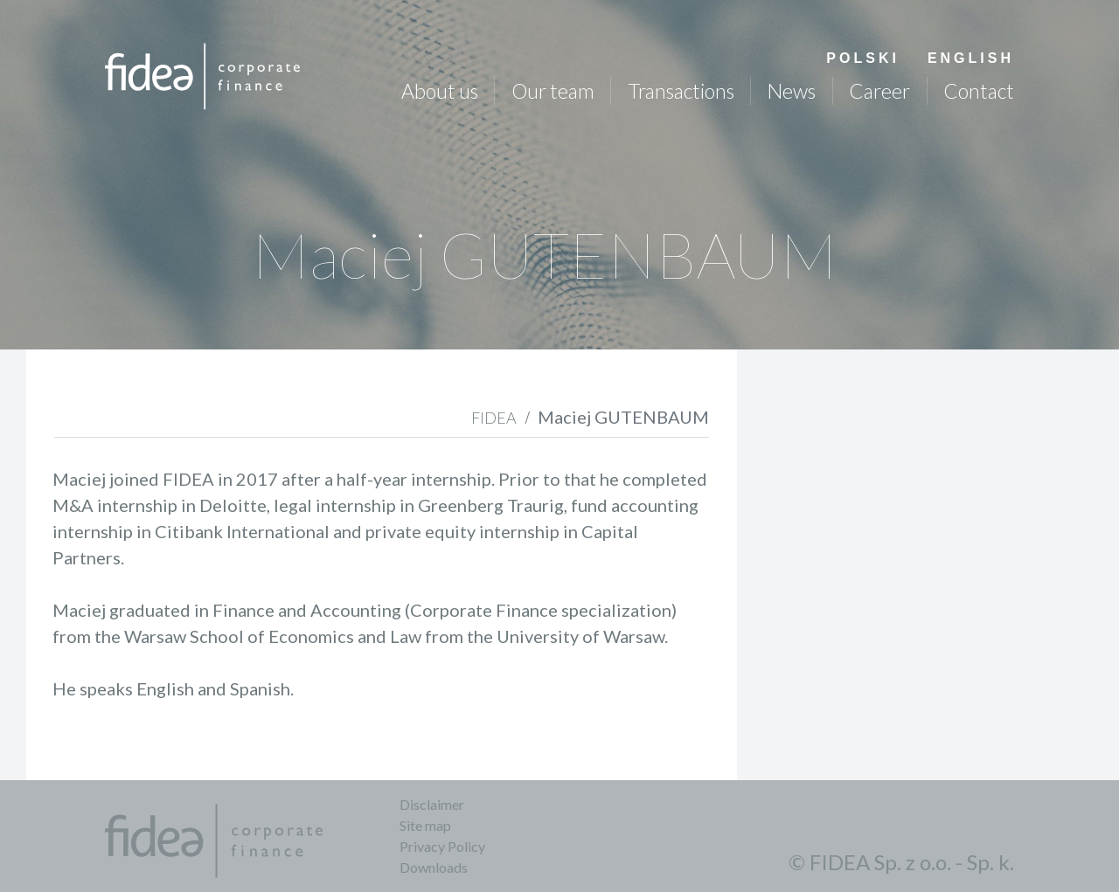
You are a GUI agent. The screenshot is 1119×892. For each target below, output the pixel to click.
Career (879, 91)
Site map (425, 825)
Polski (863, 58)
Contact (978, 91)
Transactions (681, 91)
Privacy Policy (442, 846)
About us (439, 91)
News (791, 91)
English (971, 58)
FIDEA (494, 417)
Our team (552, 91)
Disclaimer (432, 804)
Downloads (434, 867)
